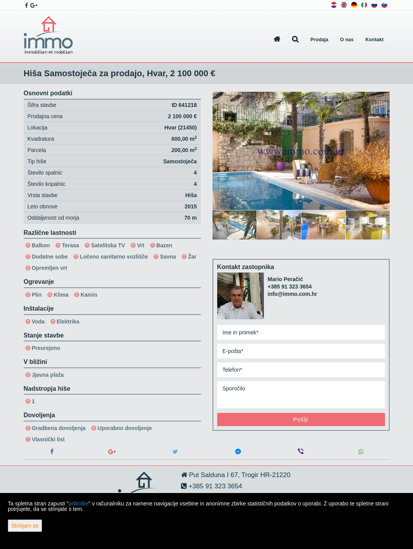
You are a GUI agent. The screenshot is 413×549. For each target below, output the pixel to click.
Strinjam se (25, 526)
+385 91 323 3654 (290, 286)
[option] (235, 225)
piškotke (78, 503)
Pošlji (300, 419)
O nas (347, 39)
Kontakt (375, 39)
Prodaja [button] (319, 39)
